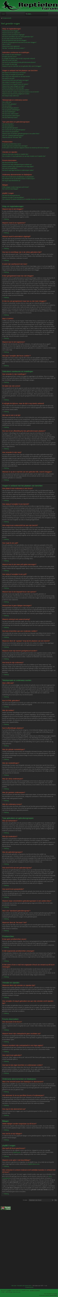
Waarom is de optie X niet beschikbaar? (13, 197)
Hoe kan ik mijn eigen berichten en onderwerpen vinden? (18, 170)
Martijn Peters (53, 1295)
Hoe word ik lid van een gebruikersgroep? (13, 130)
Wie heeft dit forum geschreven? (11, 195)
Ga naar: (25, 1200)
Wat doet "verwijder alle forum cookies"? (13, 48)
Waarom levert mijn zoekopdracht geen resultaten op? (17, 164)
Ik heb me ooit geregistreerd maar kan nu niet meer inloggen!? (19, 42)
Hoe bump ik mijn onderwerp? (10, 96)
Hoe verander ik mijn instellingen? (11, 54)
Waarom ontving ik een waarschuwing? (13, 88)
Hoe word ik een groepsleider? (10, 131)
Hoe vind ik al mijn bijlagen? (10, 189)
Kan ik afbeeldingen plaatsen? (10, 108)
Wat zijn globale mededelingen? (11, 110)
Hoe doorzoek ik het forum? (10, 162)
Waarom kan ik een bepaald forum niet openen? (15, 84)
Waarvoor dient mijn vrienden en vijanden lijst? (15, 154)
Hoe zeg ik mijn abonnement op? (11, 180)
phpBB (9, 1290)
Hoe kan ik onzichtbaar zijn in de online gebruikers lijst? (17, 36)
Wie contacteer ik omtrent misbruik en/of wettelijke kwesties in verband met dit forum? (26, 199)
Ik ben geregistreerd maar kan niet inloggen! (14, 40)
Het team (14, 1285)
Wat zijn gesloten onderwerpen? (11, 115)
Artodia (55, 1293)
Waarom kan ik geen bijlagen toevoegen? (13, 86)
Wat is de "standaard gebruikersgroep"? (13, 135)
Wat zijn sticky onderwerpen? (10, 113)
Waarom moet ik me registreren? (11, 33)
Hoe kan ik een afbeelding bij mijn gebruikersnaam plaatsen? (19, 62)
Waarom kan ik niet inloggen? (10, 31)
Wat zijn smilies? (7, 106)
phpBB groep (16, 1152)
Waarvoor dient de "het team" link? (12, 137)
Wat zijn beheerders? (8, 124)
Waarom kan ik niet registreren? (11, 46)
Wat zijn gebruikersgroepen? (10, 128)
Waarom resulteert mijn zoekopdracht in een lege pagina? (18, 166)
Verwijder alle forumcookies (24, 1285)
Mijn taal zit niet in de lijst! (9, 60)
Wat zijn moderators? (8, 126)
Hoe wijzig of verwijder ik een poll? (12, 82)
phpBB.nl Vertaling (35, 1290)
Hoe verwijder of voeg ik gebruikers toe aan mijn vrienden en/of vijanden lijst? (24, 156)
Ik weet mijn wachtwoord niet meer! (12, 38)
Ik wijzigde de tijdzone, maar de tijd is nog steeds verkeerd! (18, 58)
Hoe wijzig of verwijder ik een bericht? (13, 74)
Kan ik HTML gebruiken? (9, 104)
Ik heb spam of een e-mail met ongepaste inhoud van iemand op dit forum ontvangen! (25, 147)
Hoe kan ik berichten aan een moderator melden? (15, 90)
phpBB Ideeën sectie (33, 1164)
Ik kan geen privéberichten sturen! (11, 144)
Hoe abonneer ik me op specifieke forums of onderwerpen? (18, 178)
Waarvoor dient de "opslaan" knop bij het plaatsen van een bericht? (20, 92)
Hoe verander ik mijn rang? (9, 64)
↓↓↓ (3, 14)
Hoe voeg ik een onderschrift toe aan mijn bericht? (16, 76)
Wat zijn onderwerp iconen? (10, 117)
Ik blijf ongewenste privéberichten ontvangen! (15, 146)
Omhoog (6, 219)
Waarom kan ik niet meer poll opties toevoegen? (15, 80)
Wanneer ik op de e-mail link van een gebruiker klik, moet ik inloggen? (21, 66)
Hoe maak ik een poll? (8, 78)
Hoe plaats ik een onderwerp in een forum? (14, 72)
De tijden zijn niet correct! (9, 56)
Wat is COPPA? (6, 44)
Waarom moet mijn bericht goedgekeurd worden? (15, 94)
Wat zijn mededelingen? (9, 112)
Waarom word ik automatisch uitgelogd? (13, 34)
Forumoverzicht (7, 18)
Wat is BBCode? (6, 102)
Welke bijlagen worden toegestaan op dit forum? (15, 187)
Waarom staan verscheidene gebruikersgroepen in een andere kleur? (21, 133)
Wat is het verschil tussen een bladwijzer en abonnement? (18, 177)
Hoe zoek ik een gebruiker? (9, 168)
